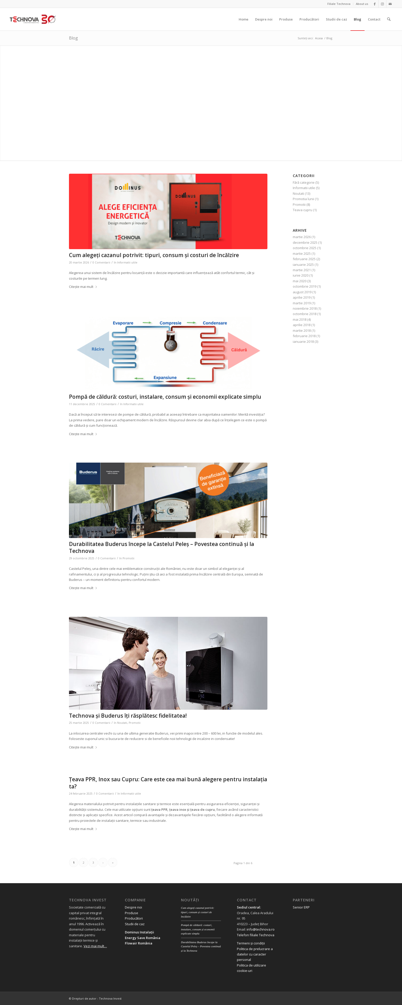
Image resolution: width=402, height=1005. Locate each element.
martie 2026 (302, 237)
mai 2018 (299, 319)
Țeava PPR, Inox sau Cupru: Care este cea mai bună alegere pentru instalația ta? (168, 783)
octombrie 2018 (304, 313)
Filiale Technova (338, 4)
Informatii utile (127, 262)
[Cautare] (389, 19)
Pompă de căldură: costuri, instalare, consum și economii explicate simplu (165, 396)
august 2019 (302, 292)
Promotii (128, 558)
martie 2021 (302, 270)
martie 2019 (302, 303)
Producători (134, 918)
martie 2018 (302, 330)
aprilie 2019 (301, 297)
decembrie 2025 (305, 242)
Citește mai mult (83, 286)
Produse (131, 913)
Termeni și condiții (251, 943)
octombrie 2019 (304, 286)
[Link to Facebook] (374, 4)
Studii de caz (135, 924)
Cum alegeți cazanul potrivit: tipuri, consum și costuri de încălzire (154, 255)
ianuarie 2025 (303, 264)
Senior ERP (301, 907)
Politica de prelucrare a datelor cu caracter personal (255, 954)
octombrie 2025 (304, 248)
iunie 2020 (300, 275)
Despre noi (133, 907)
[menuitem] (339, 4)
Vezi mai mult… (95, 946)
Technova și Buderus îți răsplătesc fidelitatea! (128, 715)
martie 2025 (302, 253)
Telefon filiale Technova (255, 935)
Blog (73, 38)
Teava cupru (302, 210)
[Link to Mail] (390, 4)
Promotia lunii (303, 199)
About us (362, 4)
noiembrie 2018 (305, 308)
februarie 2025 (304, 259)
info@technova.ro (261, 929)
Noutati (122, 723)
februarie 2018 (304, 336)
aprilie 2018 (301, 325)
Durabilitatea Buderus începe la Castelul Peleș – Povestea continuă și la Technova (161, 547)
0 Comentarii (101, 262)
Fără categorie (304, 182)
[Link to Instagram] (382, 4)
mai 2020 (299, 281)
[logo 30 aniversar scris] (32, 19)
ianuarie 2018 (303, 341)
